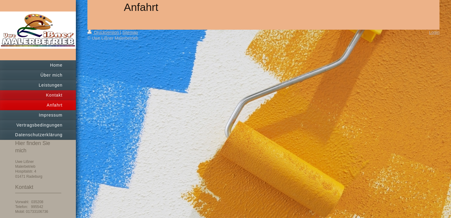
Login (434, 32)
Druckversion (103, 32)
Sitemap (130, 32)
